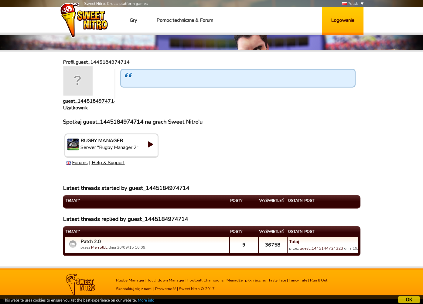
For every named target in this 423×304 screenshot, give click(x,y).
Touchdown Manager (166, 280)
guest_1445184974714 (90, 101)
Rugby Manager (130, 280)
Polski (350, 4)
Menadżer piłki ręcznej (246, 280)
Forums (80, 162)
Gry (133, 20)
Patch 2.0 (90, 242)
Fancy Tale (298, 280)
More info (146, 301)
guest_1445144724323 (321, 248)
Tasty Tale (277, 280)
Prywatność (165, 289)
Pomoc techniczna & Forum (184, 20)
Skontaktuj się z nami (134, 289)
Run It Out (318, 280)
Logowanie (342, 20)
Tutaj (294, 242)
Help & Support (108, 162)
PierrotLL (99, 247)
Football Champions (205, 280)
